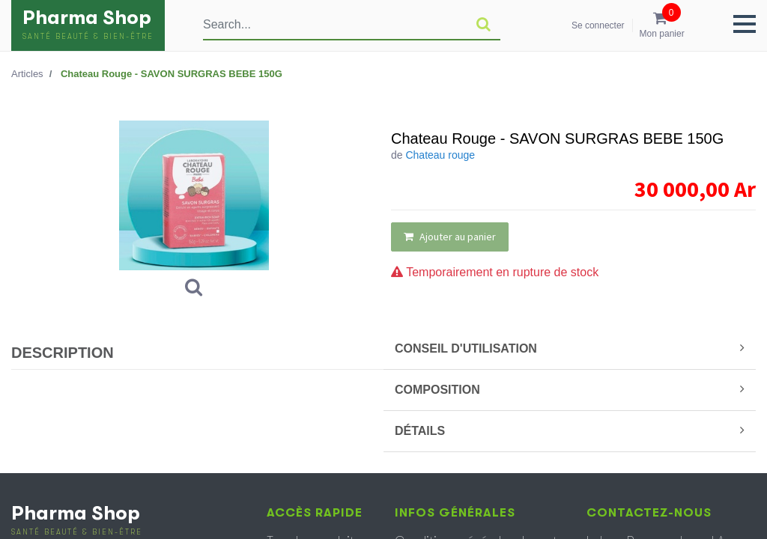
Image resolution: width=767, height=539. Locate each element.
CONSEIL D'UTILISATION (570, 348)
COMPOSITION (570, 389)
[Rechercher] (483, 24)
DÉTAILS (570, 430)
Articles (27, 73)
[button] (744, 24)
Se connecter (598, 25)
